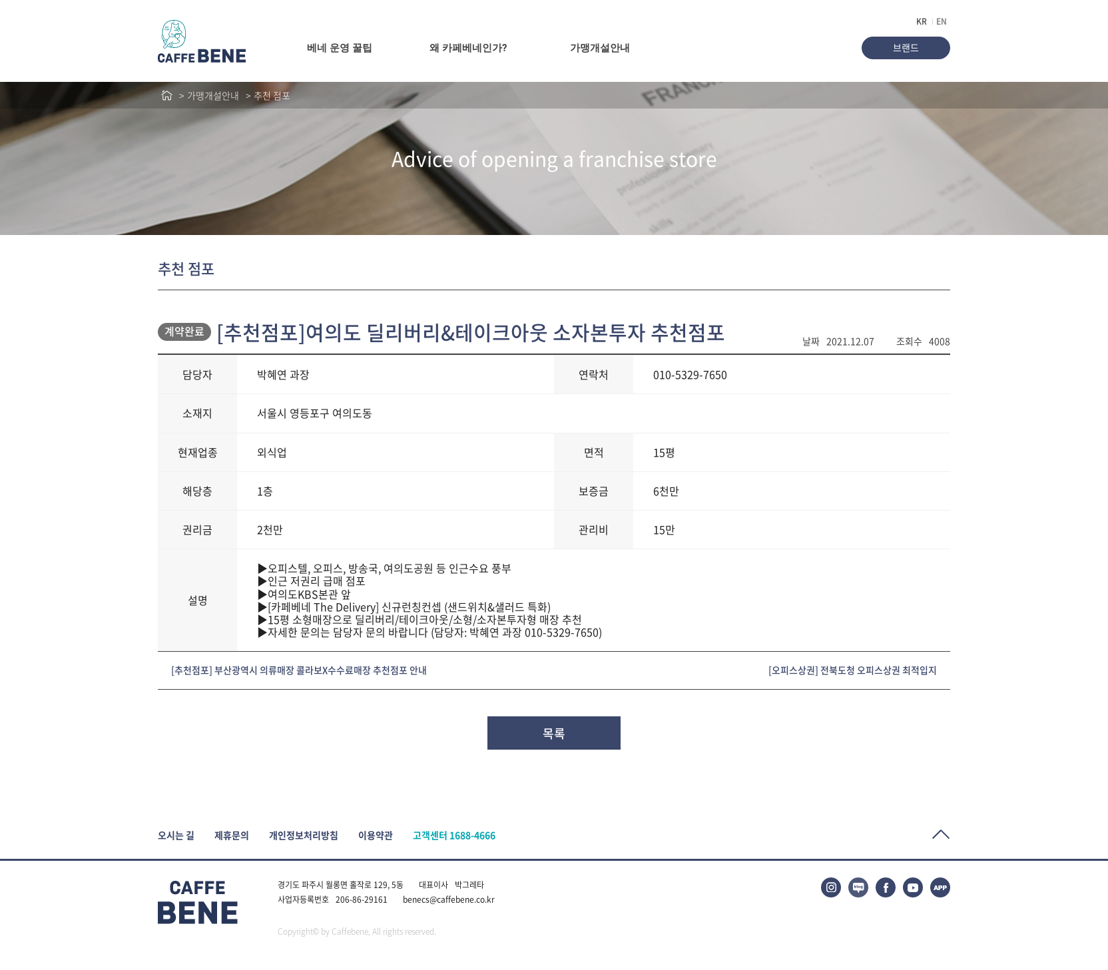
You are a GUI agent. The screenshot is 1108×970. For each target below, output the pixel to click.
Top (941, 835)
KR (921, 21)
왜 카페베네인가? (468, 48)
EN (941, 21)
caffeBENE (202, 41)
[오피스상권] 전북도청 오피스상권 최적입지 (852, 669)
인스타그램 (831, 887)
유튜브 (913, 887)
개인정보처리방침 (303, 835)
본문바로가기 (0, 0)
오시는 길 (176, 835)
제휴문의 (231, 835)
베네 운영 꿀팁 (339, 48)
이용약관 (375, 835)
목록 (554, 733)
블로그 (858, 887)
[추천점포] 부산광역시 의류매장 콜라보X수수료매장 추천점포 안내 (299, 669)
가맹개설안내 (600, 48)
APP (940, 887)
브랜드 (906, 47)
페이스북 (886, 887)
